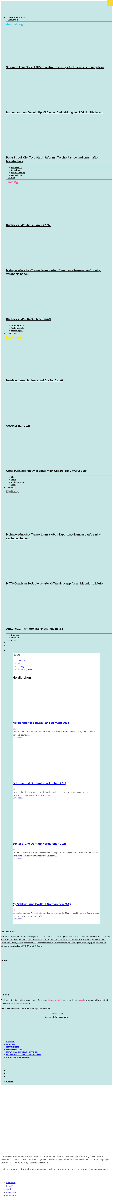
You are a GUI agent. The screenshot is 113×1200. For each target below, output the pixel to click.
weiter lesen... (18, 737)
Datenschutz (11, 1044)
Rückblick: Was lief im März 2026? (28, 319)
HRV (21, 939)
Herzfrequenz (7, 939)
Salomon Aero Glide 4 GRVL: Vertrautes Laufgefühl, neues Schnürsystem (55, 67)
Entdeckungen (60, 936)
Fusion (70, 936)
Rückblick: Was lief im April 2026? (28, 225)
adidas (4, 936)
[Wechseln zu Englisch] (9, 645)
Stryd (50, 942)
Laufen (39, 939)
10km (13, 480)
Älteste (21, 663)
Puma (94, 939)
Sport (39, 942)
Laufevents (12, 333)
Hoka (16, 939)
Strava (45, 942)
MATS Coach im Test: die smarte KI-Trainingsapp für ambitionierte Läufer (55, 583)
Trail (13, 485)
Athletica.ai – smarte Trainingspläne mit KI (34, 628)
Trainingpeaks (76, 942)
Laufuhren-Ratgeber (16, 17)
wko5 (31, 946)
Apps (13, 640)
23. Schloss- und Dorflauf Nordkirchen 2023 (42, 904)
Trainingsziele (17, 328)
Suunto (57, 942)
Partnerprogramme (14, 1049)
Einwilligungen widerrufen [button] (18, 1057)
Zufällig (21, 666)
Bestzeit (15, 936)
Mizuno (46, 939)
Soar (34, 942)
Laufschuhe (16, 168)
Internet (15, 635)
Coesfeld (49, 936)
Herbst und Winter (102, 936)
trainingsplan (89, 942)
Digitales (12, 487)
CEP (43, 936)
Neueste (21, 660)
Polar (79, 939)
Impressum (10, 1042)
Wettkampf (18, 946)
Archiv (9, 1189)
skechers (28, 942)
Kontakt (9, 1185)
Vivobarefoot (7, 946)
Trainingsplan (17, 325)
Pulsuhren (15, 170)
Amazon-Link (54, 1000)
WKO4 (26, 946)
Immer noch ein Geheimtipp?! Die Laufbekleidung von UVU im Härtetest (54, 112)
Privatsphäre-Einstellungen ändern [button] (22, 1052)
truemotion (101, 942)
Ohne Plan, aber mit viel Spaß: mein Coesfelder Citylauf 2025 (46, 470)
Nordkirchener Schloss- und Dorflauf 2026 (34, 380)
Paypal (80, 1000)
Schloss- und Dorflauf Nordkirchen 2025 (39, 783)
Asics (9, 936)
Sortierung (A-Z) (25, 669)
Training (11, 178)
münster (53, 939)
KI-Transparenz (12, 1047)
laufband (32, 939)
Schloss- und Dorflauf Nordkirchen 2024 (39, 843)
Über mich (11, 1182)
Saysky (20, 942)
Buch (39, 936)
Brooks (23, 936)
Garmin (77, 936)
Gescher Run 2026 (18, 425)
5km (13, 477)
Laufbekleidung (18, 173)
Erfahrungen (17, 331)
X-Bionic (38, 946)
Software (15, 637)
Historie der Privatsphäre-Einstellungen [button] (23, 1055)
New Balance (64, 939)
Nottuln (73, 939)
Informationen (60, 1017)
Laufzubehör (17, 175)
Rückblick (101, 939)
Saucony (13, 942)
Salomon (5, 942)
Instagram (21, 1003)
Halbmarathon (17, 482)
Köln (25, 939)
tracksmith (65, 942)
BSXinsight (31, 936)
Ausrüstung (13, 20)
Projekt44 (87, 939)
